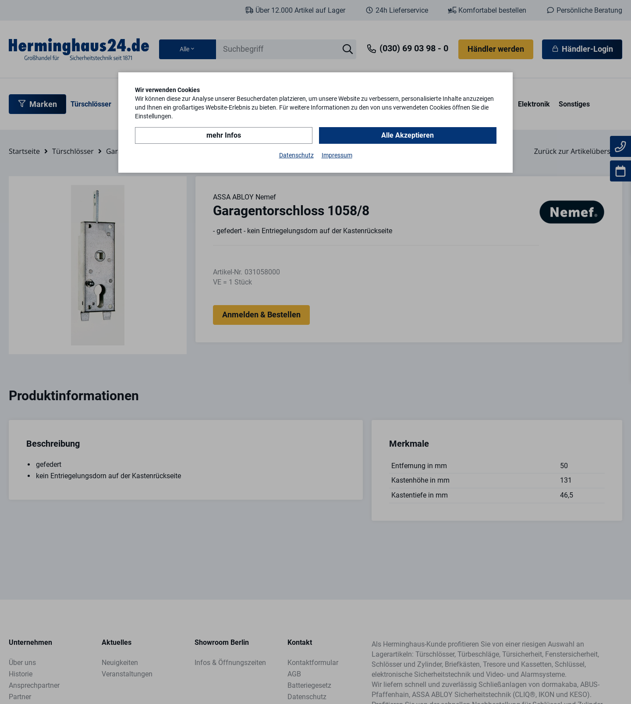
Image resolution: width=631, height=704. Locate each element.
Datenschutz (296, 155)
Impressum (337, 155)
